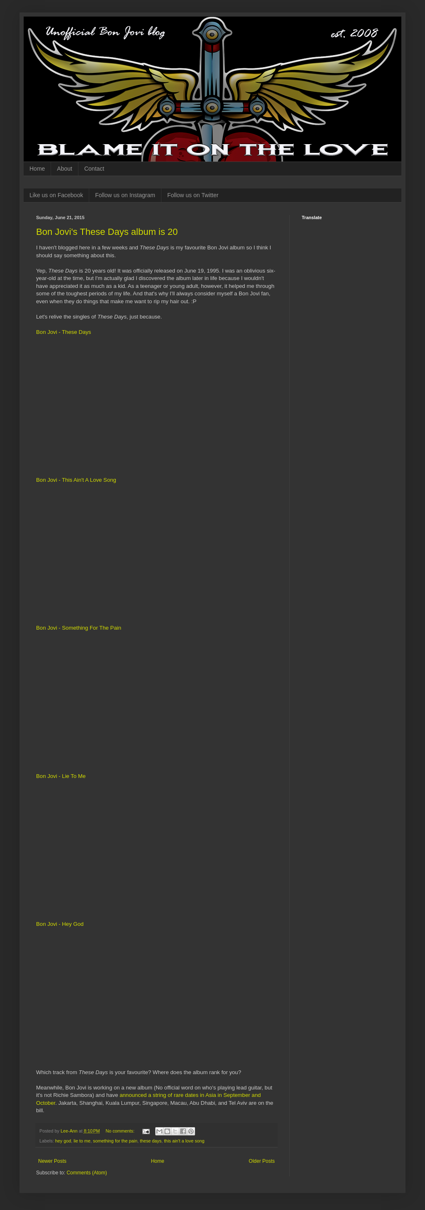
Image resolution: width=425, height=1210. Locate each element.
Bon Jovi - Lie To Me (60, 776)
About (64, 168)
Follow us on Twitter (192, 195)
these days (150, 1140)
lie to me (81, 1140)
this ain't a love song (184, 1140)
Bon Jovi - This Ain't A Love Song (76, 480)
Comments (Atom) (86, 1173)
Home (37, 168)
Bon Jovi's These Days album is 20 (107, 232)
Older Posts (262, 1161)
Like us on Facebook (56, 195)
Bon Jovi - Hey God (59, 924)
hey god (63, 1140)
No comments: (120, 1130)
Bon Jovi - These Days (63, 332)
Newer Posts (52, 1161)
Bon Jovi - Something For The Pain (78, 628)
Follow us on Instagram (125, 195)
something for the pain (115, 1140)
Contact (94, 168)
